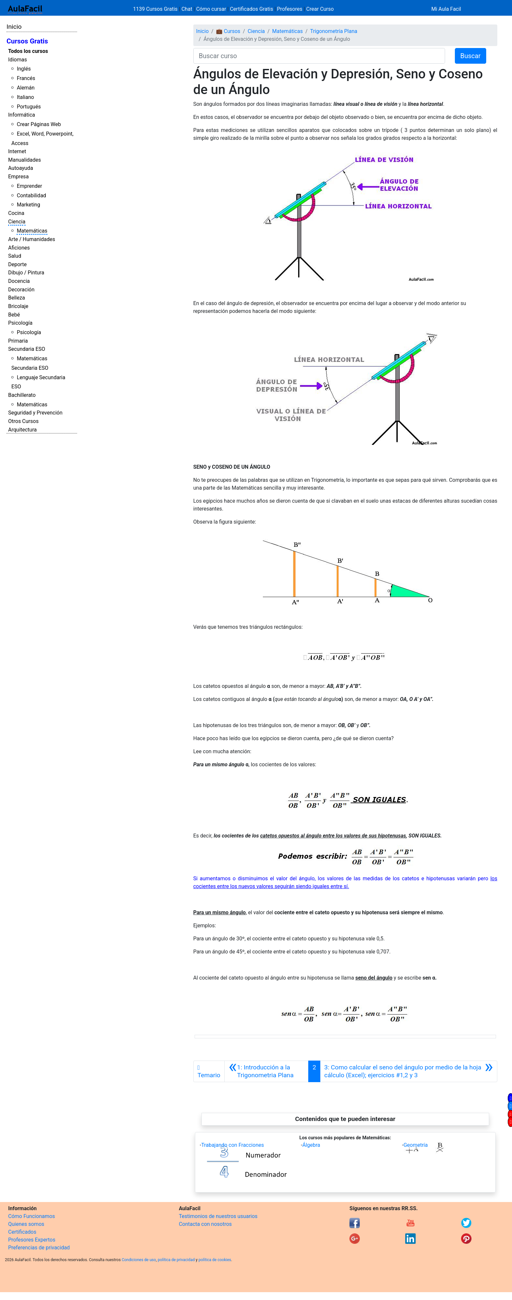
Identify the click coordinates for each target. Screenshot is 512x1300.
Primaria (18, 341)
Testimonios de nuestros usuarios (218, 1216)
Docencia (19, 281)
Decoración (21, 289)
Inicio (14, 26)
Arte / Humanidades (31, 239)
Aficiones (19, 248)
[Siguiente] (408, 1071)
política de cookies (215, 1260)
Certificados (22, 1232)
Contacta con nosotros (205, 1224)
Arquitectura (22, 430)
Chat (187, 9)
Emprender (29, 186)
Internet (17, 151)
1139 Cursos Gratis (156, 9)
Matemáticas (32, 231)
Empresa (18, 176)
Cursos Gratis (27, 41)
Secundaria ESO (26, 349)
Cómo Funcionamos (31, 1216)
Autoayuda (20, 168)
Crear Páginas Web (39, 124)
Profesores (289, 9)
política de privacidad (176, 1260)
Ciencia (16, 222)
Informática (21, 115)
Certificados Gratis (251, 9)
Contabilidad (31, 195)
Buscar (470, 56)
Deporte (17, 264)
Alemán (25, 88)
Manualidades (24, 160)
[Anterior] (266, 1071)
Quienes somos (26, 1224)
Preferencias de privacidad (39, 1247)
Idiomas (17, 60)
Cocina (16, 213)
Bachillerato (22, 395)
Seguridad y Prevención (35, 413)
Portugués (29, 107)
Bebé (14, 315)
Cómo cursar (211, 9)
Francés (26, 78)
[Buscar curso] (319, 56)
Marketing (28, 205)
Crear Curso (320, 9)
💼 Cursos (228, 31)
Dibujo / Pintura (26, 272)
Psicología (20, 323)
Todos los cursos (28, 51)
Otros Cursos (23, 421)
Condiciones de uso (139, 1260)
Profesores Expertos (31, 1240)
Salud (14, 256)
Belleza (16, 298)
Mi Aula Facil (446, 9)
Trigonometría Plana (333, 31)
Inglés (24, 69)
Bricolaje (18, 306)
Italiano (25, 97)
